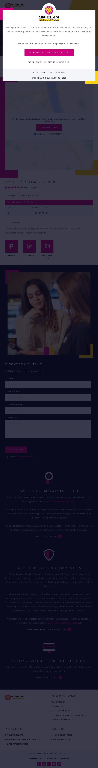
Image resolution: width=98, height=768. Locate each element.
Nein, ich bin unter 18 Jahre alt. (49, 62)
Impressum (39, 72)
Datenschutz (57, 72)
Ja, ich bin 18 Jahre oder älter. (49, 53)
